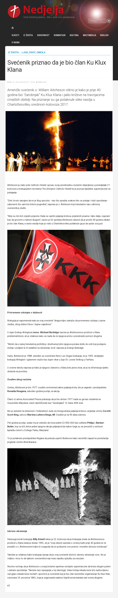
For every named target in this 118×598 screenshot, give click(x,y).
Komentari (59, 35)
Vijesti (15, 35)
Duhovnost (43, 35)
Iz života (28, 35)
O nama (16, 42)
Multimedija (89, 35)
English (104, 35)
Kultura (74, 35)
